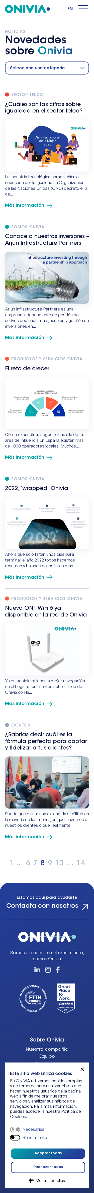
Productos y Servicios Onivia (46, 359)
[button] (82, 1069)
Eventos (20, 726)
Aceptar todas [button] (48, 1153)
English (70, 9)
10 (59, 863)
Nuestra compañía (47, 1050)
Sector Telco (27, 95)
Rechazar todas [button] (48, 1167)
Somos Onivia (27, 227)
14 (80, 863)
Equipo (47, 1056)
